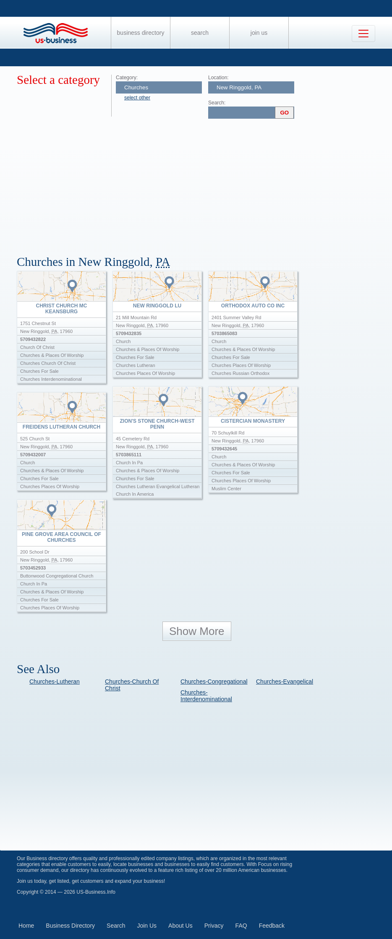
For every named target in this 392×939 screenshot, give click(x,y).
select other (137, 98)
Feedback (272, 925)
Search (200, 32)
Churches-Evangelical (284, 681)
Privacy (214, 925)
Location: (218, 78)
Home (26, 925)
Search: (216, 103)
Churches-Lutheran (54, 681)
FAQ (241, 925)
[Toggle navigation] (363, 33)
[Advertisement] (204, 183)
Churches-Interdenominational (206, 695)
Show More (197, 631)
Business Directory (141, 32)
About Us (180, 925)
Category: (127, 78)
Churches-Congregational (214, 681)
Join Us (259, 32)
